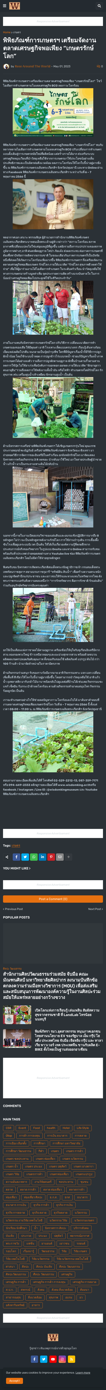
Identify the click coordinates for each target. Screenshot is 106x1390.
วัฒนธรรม (47, 1251)
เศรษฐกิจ (66, 1274)
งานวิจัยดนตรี (43, 1182)
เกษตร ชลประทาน (17, 1159)
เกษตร (17, 32)
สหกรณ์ (25, 1289)
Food (36, 1128)
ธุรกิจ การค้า (41, 1205)
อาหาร (36, 1305)
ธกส (67, 1197)
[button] (4, 6)
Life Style (83, 1128)
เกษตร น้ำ (12, 1166)
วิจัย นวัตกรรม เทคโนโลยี (72, 1259)
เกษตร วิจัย (12, 1174)
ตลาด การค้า (28, 1189)
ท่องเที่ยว (11, 1197)
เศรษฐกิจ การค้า (16, 1282)
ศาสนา (10, 1266)
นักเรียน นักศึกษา (16, 1228)
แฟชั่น (30, 1243)
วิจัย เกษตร (80, 1251)
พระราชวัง (12, 1243)
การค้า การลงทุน (29, 1135)
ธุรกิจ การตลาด (15, 1212)
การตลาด (81, 1135)
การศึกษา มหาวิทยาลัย (66, 1143)
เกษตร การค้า (74, 1151)
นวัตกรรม (81, 1212)
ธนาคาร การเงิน (16, 1205)
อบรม (68, 1297)
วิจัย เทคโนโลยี (15, 1259)
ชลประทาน (66, 1182)
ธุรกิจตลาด (61, 1212)
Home (7, 32)
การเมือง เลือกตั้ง (16, 1143)
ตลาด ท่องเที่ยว (52, 1189)
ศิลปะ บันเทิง (44, 1266)
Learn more (83, 1372)
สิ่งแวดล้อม (35, 1297)
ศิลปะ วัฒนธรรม (69, 1266)
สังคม (40, 1289)
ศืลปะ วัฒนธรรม (43, 1274)
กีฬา (41, 1151)
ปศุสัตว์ (58, 1236)
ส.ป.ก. (10, 1289)
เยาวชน (64, 1243)
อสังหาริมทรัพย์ (15, 1305)
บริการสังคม (81, 1228)
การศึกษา (39, 1143)
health (51, 1128)
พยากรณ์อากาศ (79, 1236)
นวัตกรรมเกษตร (84, 1220)
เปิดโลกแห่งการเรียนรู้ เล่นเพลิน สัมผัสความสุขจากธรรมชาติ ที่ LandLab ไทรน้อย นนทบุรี (67, 1014)
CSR (8, 1128)
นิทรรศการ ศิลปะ (55, 1228)
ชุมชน (84, 1182)
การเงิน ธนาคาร (57, 1135)
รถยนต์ (81, 1243)
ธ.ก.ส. (53, 1197)
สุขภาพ (53, 1297)
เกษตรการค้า (34, 1174)
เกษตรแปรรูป (84, 1174)
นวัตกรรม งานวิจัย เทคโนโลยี (24, 1220)
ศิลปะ (25, 1266)
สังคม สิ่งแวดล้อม (62, 1289)
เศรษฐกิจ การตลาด (84, 1282)
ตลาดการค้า (76, 1189)
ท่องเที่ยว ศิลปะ (33, 1197)
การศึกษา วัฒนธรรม (18, 1151)
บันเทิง (10, 1236)
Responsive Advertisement (53, 21)
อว (81, 1297)
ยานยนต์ (47, 1243)
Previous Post (14, 909)
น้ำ (36, 1228)
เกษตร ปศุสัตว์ (58, 1166)
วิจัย (64, 1251)
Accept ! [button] (14, 1380)
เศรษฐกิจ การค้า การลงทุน (49, 1282)
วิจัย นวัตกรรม (40, 1259)
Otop (9, 1135)
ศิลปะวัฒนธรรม (16, 1274)
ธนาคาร (82, 1197)
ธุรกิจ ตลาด (39, 1212)
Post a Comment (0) (53, 899)
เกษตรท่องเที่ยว (59, 1174)
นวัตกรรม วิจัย (58, 1220)
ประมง (42, 1236)
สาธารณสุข (13, 1297)
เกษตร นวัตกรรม (72, 1159)
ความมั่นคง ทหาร (16, 1182)
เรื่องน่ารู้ (28, 1251)
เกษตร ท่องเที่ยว (45, 1159)
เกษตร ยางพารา (84, 1166)
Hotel (66, 1128)
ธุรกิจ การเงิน (64, 1205)
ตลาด (9, 1189)
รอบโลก (11, 1251)
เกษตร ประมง (33, 1166)
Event (22, 1128)
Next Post (94, 909)
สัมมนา (84, 1289)
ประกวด (26, 1236)
